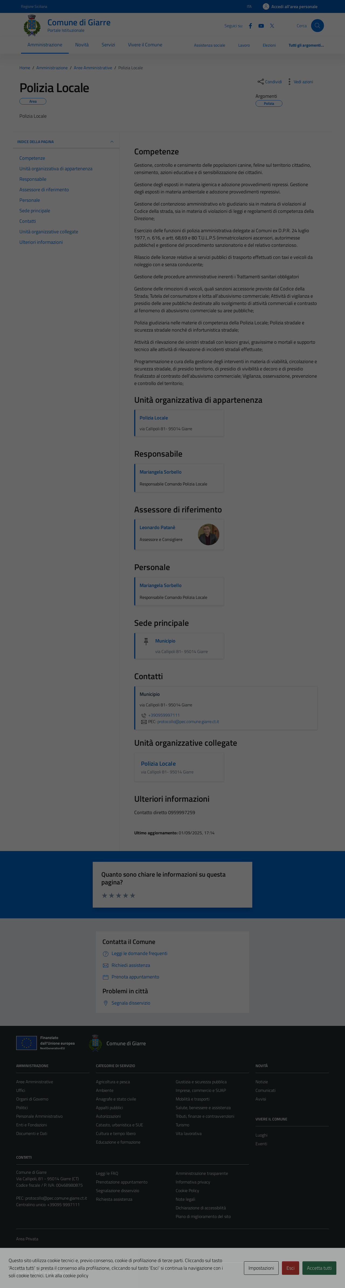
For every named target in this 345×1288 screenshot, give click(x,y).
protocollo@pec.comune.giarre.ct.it (56, 1198)
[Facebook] (248, 25)
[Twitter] (269, 25)
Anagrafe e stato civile (116, 1099)
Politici (22, 1107)
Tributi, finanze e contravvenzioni (205, 1116)
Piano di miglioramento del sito (203, 1216)
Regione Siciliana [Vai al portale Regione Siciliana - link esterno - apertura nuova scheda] (34, 6)
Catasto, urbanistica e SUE (119, 1125)
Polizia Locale (154, 417)
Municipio (165, 640)
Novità (82, 44)
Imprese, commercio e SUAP (201, 1090)
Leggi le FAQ (107, 1173)
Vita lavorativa (189, 1133)
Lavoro (244, 45)
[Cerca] (317, 25)
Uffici (20, 1090)
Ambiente (104, 1090)
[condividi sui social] (269, 81)
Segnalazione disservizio (117, 1190)
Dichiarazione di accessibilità (201, 1207)
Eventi (261, 1143)
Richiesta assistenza (114, 1199)
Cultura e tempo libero (116, 1133)
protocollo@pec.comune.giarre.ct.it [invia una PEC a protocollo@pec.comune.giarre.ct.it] (188, 721)
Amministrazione (44, 44)
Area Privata (27, 1238)
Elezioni (269, 45)
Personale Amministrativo (39, 1116)
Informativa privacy (193, 1182)
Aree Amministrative (34, 1081)
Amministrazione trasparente (202, 1173)
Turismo (182, 1125)
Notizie (262, 1081)
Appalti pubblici (109, 1107)
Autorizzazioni (108, 1116)
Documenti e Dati (31, 1133)
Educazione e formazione (118, 1142)
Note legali (185, 1199)
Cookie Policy (187, 1190)
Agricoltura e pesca (113, 1081)
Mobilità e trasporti (192, 1099)
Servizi (108, 44)
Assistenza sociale (209, 45)
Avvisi (261, 1099)
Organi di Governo (32, 1099)
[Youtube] (259, 25)
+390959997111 (160, 715)
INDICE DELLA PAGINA (66, 141)
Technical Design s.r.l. (52, 1272)
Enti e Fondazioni (31, 1125)
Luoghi (261, 1135)
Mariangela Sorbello (161, 471)
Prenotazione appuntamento (121, 1182)
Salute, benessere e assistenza (203, 1107)
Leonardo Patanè (157, 527)
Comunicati (265, 1090)
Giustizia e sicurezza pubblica (201, 1081)
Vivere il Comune (145, 44)
